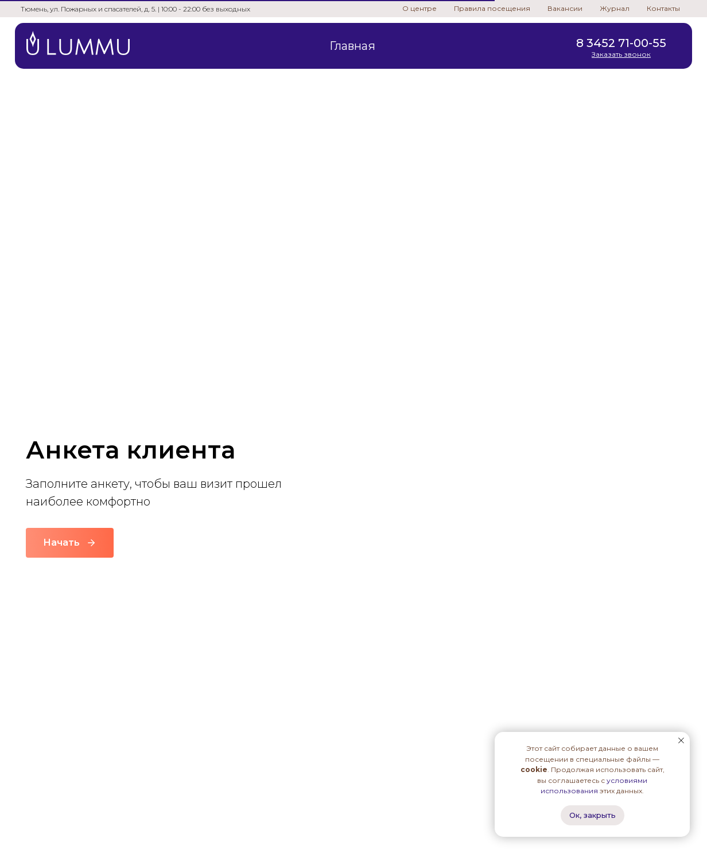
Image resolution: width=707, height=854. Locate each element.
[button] (621, 54)
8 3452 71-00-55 (621, 43)
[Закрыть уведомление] (681, 740)
